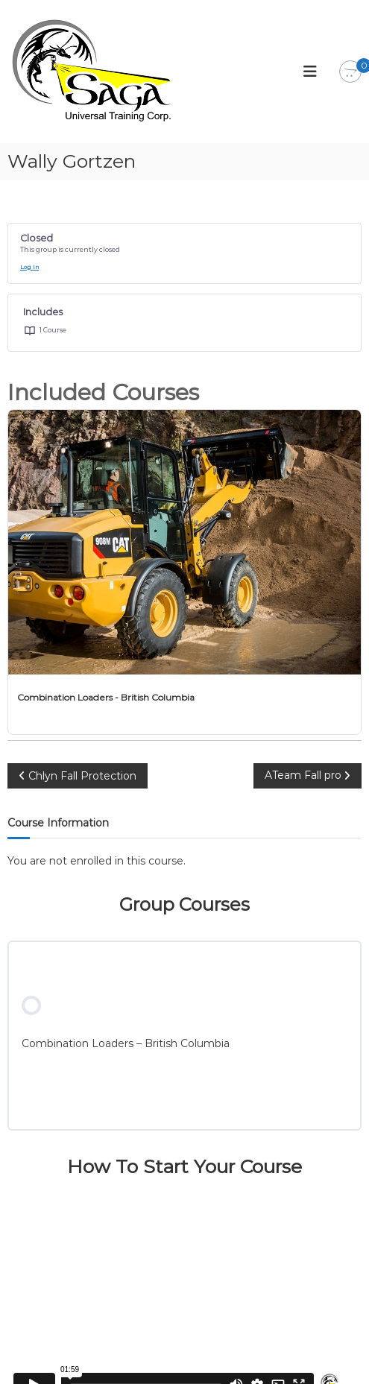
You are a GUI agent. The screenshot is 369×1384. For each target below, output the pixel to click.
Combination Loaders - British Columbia (106, 697)
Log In (29, 267)
